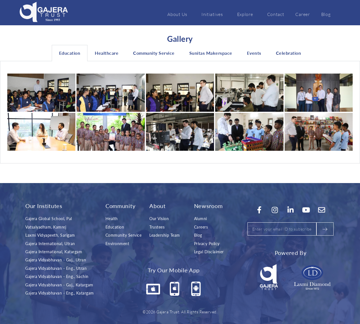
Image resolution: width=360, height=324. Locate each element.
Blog (326, 14)
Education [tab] (69, 53)
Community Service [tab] (154, 53)
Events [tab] (254, 53)
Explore (246, 14)
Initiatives (213, 14)
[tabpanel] (180, 112)
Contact (275, 14)
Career (302, 14)
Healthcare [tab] (106, 53)
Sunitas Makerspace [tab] (210, 53)
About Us (178, 14)
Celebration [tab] (288, 53)
